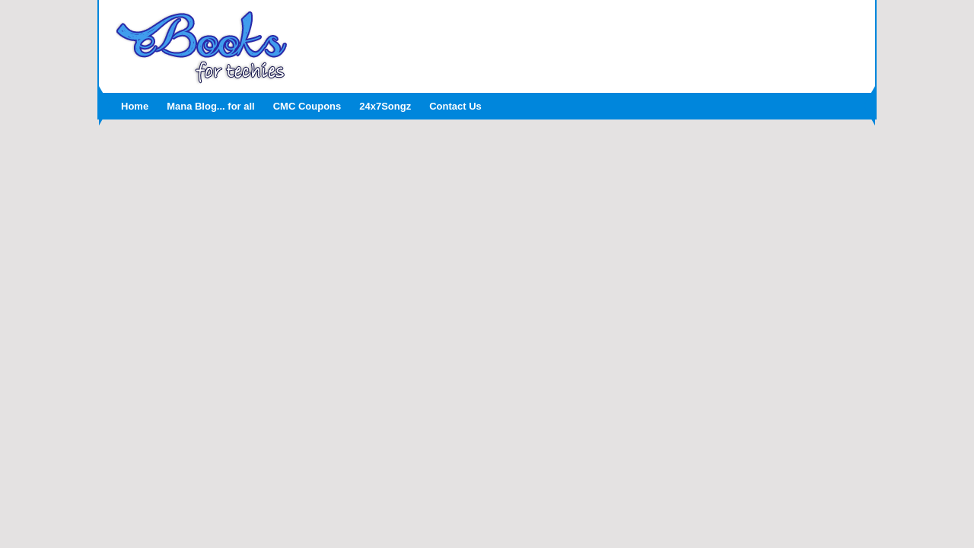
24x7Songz (385, 106)
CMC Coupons (307, 106)
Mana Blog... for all (211, 106)
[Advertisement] (582, 42)
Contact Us (455, 106)
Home (134, 106)
